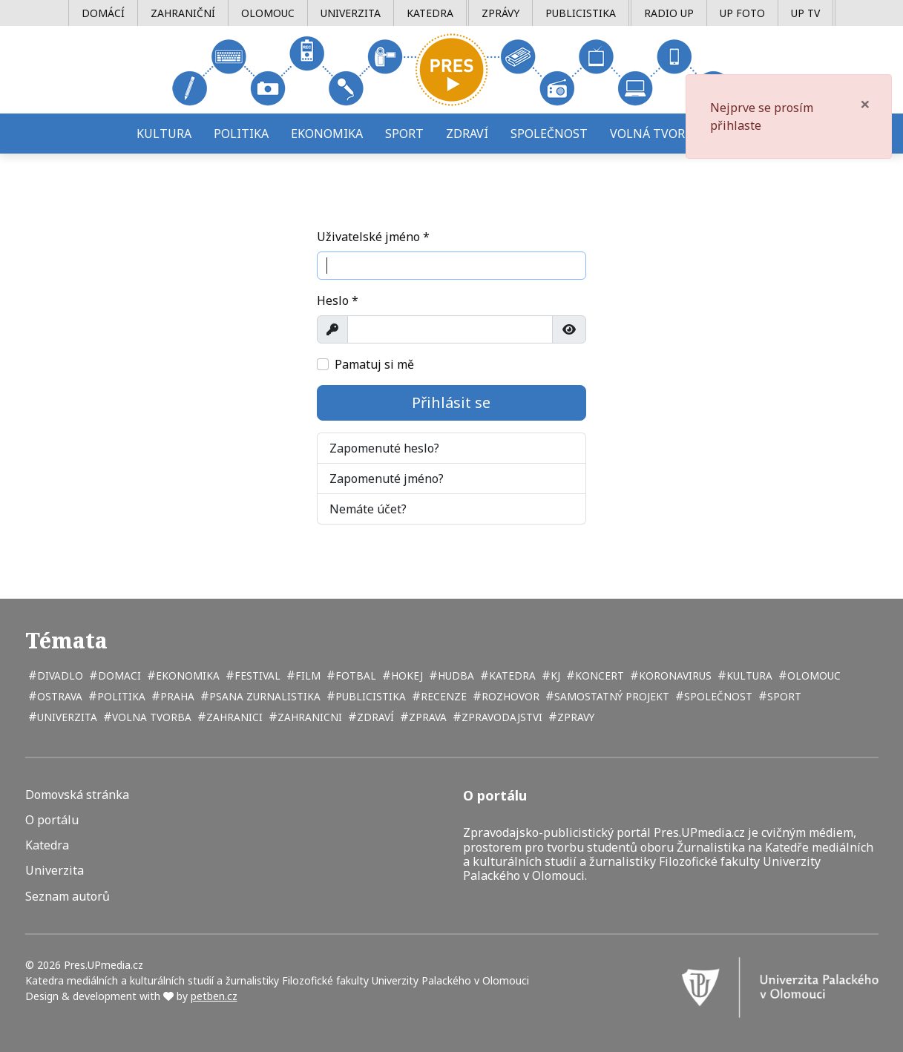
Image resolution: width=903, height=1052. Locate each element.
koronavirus (674, 675)
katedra (511, 675)
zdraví (374, 717)
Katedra (430, 13)
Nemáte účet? (368, 509)
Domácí (103, 13)
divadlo (58, 675)
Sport (404, 133)
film (306, 675)
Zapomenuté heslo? (384, 448)
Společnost (549, 133)
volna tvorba (150, 717)
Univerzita (351, 13)
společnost (716, 696)
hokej (405, 675)
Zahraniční (183, 13)
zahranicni (308, 717)
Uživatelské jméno (373, 237)
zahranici (233, 717)
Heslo (337, 300)
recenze (442, 696)
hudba (454, 675)
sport (782, 696)
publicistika (369, 696)
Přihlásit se (451, 402)
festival (256, 675)
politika (119, 696)
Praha (175, 696)
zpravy (574, 717)
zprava (426, 717)
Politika (241, 133)
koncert (598, 675)
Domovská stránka (77, 795)
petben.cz (214, 996)
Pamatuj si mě (374, 364)
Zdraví (467, 133)
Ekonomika (327, 133)
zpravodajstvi (500, 717)
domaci (118, 675)
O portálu (52, 820)
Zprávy (500, 13)
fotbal (354, 675)
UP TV (805, 13)
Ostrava (58, 696)
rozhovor (509, 696)
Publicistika (580, 13)
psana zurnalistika (263, 696)
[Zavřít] (865, 104)
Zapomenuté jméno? (386, 478)
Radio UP (669, 13)
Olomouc (268, 13)
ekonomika (186, 675)
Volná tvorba (655, 133)
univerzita (65, 717)
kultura (747, 675)
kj (554, 675)
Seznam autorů (67, 897)
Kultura (164, 133)
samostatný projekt (610, 696)
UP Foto (742, 13)
